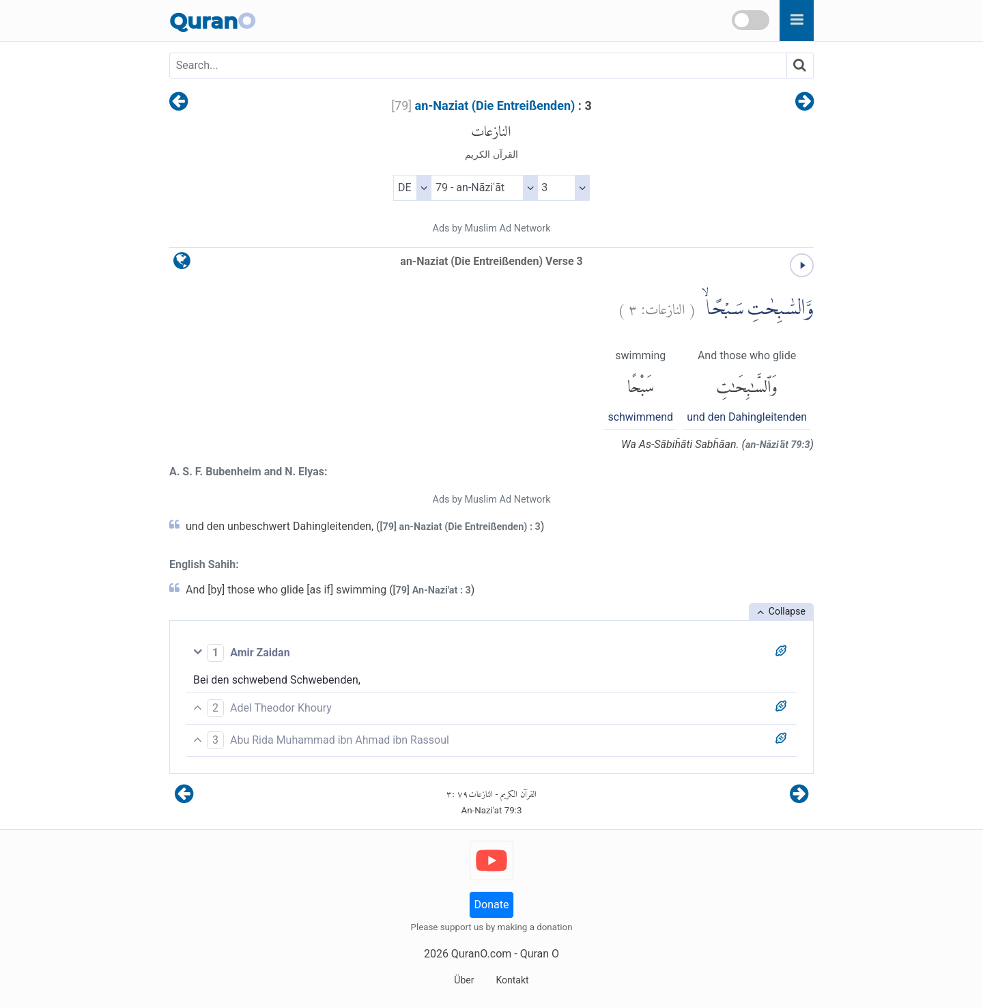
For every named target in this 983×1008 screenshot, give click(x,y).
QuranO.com (481, 953)
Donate (491, 904)
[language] (182, 264)
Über (464, 980)
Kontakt (512, 980)
